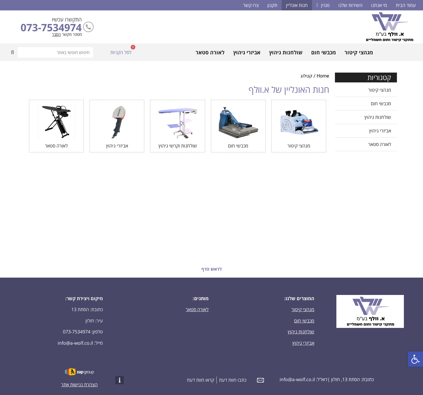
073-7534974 (51, 27)
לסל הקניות (121, 52)
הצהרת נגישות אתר (79, 384)
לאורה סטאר (210, 52)
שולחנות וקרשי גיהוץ (177, 146)
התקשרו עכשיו (67, 19)
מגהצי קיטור (358, 52)
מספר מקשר (72, 34)
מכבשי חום (323, 52)
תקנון (272, 5)
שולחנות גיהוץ (285, 52)
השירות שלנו (350, 5)
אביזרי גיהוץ (246, 52)
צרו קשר (251, 5)
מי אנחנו (379, 5)
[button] (415, 359)
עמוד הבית (406, 5)
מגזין (323, 5)
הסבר (56, 34)
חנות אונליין (297, 5)
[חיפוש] (12, 52)
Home (323, 76)
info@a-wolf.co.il (75, 343)
